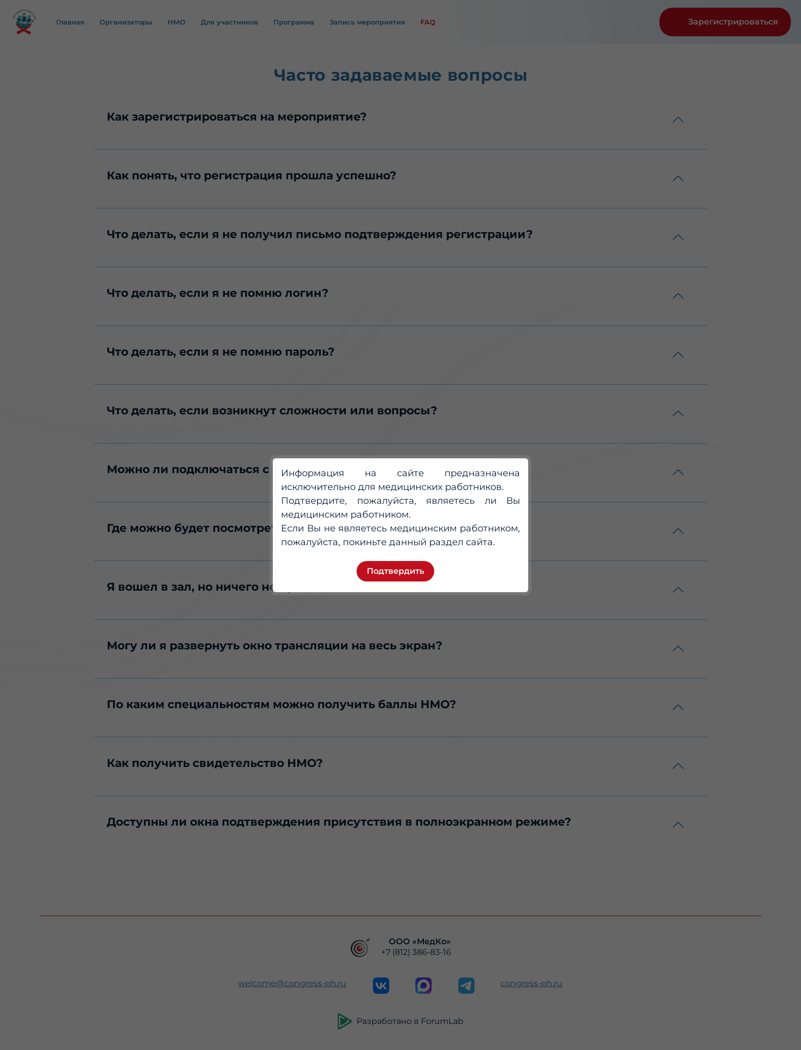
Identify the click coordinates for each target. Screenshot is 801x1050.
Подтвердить (395, 571)
